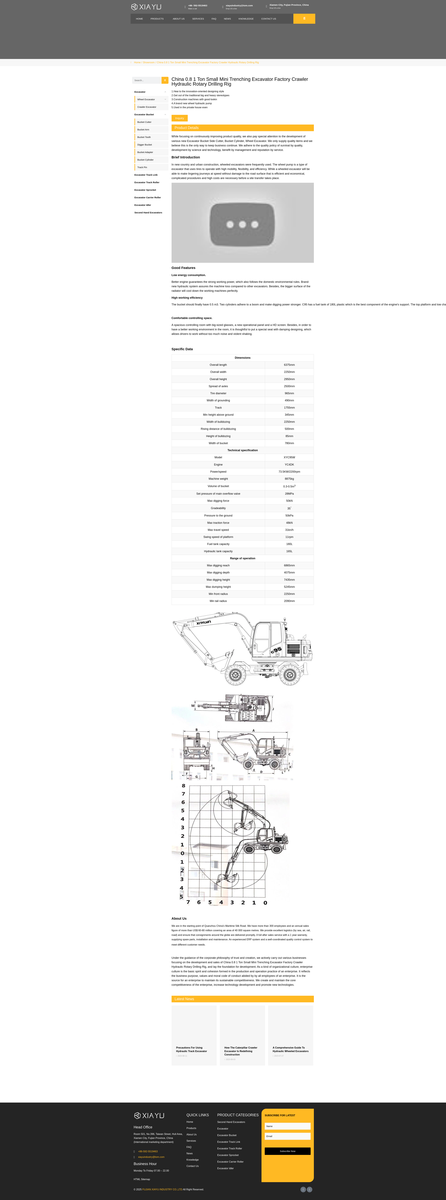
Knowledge (246, 18)
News (227, 18)
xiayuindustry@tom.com (239, 5)
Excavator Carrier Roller (230, 1161)
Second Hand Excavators (231, 1122)
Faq (214, 18)
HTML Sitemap (142, 1179)
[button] (180, 118)
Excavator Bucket (227, 1135)
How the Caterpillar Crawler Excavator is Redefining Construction (240, 1051)
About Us (178, 18)
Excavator (222, 1128)
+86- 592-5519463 (197, 5)
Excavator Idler (225, 1168)
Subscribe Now (288, 1151)
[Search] (165, 80)
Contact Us (268, 18)
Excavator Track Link (228, 1142)
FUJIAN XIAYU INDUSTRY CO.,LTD (162, 1189)
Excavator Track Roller (229, 1148)
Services (198, 18)
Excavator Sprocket (228, 1155)
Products (157, 18)
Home (139, 18)
